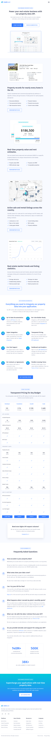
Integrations (28, 723)
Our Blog (40, 723)
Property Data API (17, 729)
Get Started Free (25, 694)
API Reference (29, 725)
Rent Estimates (17, 723)
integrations (43, 323)
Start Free (7, 516)
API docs (13, 320)
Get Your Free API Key (25, 377)
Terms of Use (34, 368)
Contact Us (41, 725)
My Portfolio (3, 721)
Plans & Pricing (4, 727)
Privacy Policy (47, 735)
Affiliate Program (29, 729)
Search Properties (5, 723)
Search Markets (4, 725)
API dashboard (35, 340)
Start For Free (17, 25)
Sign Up (19, 516)
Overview (15, 721)
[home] (5, 2)
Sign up (9, 594)
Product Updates (29, 727)
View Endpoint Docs (14, 110)
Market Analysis (17, 725)
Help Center (28, 721)
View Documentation (31, 25)
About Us (41, 721)
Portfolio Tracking (17, 727)
